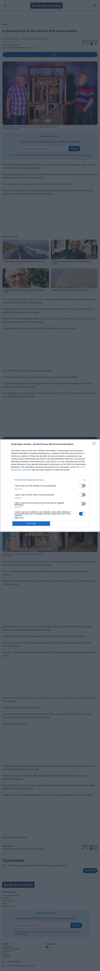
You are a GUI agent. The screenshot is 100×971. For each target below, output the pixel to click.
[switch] (82, 485)
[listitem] (50, 480)
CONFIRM (31, 523)
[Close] (94, 444)
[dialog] (50, 485)
